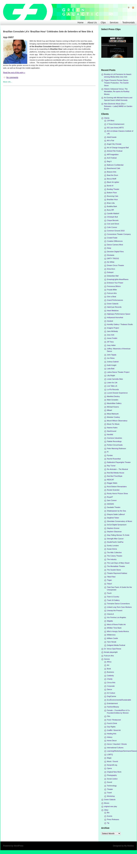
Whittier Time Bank (114, 628)
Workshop (111, 796)
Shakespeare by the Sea (116, 511)
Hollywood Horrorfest (115, 317)
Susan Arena (112, 549)
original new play (110, 806)
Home (80, 22)
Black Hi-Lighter (113, 182)
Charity (109, 679)
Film (108, 716)
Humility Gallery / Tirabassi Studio (120, 324)
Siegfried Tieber (113, 518)
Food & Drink (112, 723)
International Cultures (115, 748)
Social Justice (112, 779)
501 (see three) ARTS (115, 128)
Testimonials (128, 22)
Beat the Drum (112, 175)
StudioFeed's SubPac (115, 542)
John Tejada (111, 355)
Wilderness (111, 635)
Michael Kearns (113, 407)
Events (109, 816)
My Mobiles (129, 846)
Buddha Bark (112, 206)
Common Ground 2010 (116, 231)
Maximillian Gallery (114, 403)
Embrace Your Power (115, 283)
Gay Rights (111, 727)
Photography (112, 775)
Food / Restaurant (114, 720)
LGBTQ (110, 754)
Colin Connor (112, 227)
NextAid (110, 434)
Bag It (109, 161)
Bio (108, 812)
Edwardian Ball (113, 276)
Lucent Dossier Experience (117, 393)
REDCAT (110, 480)
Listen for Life (112, 383)
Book (109, 669)
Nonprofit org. (112, 765)
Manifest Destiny (113, 396)
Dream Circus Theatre (115, 265)
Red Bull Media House (115, 473)
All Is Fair (110, 140)
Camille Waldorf (113, 213)
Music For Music (113, 424)
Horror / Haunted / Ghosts (117, 744)
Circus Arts (111, 682)
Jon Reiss (111, 358)
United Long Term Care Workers (119, 607)
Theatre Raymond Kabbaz (117, 573)
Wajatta (110, 621)
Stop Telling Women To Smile (118, 535)
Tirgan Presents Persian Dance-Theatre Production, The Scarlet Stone (116, 82)
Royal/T (110, 497)
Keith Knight (111, 365)
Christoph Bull (112, 217)
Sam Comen (112, 500)
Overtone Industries (114, 438)
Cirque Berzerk (113, 220)
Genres (107, 659)
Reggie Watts (112, 483)
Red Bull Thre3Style (114, 476)
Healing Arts (111, 734)
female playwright (111, 652)
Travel (109, 793)
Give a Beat (111, 297)
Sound (109, 782)
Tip (108, 823)
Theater (110, 789)
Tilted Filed (111, 577)
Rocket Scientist (113, 490)
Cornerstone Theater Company (119, 234)
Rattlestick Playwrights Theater (119, 462)
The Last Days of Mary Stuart (118, 563)
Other (106, 810)
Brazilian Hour (112, 199)
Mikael (109, 410)
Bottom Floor (112, 193)
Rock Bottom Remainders (117, 487)
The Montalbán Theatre (116, 566)
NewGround (111, 431)
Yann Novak (111, 642)
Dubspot (110, 272)
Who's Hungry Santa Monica (118, 631)
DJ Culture (111, 693)
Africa (109, 662)
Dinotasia (110, 255)
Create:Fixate (112, 238)
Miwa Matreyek (113, 414)
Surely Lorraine (113, 546)
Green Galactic (113, 304)
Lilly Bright (111, 375)
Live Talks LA (112, 386)
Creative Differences (115, 241)
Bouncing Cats (112, 196)
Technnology (112, 786)
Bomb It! (110, 186)
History (109, 737)
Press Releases (113, 819)
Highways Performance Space (118, 314)
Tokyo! (109, 584)
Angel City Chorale (114, 144)
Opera (109, 768)
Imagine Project (113, 328)
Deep (109, 248)
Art (108, 665)
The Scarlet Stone (114, 570)
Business (110, 672)
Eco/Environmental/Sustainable (119, 700)
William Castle (112, 638)
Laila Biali (110, 369)
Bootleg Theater (113, 189)
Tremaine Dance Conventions (118, 604)
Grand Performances (115, 300)
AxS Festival (112, 158)
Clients (106, 118)
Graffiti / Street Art (114, 730)
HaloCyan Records (114, 307)
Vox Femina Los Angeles (116, 617)
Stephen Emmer (113, 528)
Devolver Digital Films (115, 252)
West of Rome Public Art (116, 624)
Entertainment (112, 703)
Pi (108, 452)
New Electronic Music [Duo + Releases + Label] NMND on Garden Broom (118, 106)
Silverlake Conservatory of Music (119, 521)
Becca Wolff (111, 179)
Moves (106, 803)
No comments (12, 77)
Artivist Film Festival (114, 151)
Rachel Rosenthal (114, 459)
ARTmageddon (113, 154)
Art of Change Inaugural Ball (118, 148)
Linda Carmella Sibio (115, 379)
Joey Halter (111, 345)
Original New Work (114, 772)
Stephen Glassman (114, 532)
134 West (110, 121)
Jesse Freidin (112, 338)
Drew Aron (111, 269)
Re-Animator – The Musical (117, 469)
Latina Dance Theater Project (118, 372)
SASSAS (110, 504)
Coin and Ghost (113, 224)
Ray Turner (111, 466)
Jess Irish (110, 335)
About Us (92, 22)
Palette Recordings (114, 441)
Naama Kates (112, 428)
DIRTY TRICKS (113, 258)
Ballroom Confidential (115, 165)
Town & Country (113, 597)
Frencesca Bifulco (114, 286)
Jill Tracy (110, 342)
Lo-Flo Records (113, 389)
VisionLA (110, 614)
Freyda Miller (112, 290)
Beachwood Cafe (113, 168)
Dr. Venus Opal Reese (112, 649)
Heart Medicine (113, 311)
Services (114, 22)
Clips (103, 22)
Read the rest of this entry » (14, 72)
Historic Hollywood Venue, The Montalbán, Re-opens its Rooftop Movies (116, 91)
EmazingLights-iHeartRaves (118, 279)
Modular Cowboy (113, 417)
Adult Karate (111, 137)
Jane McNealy (112, 331)
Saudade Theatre (113, 507)
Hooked (110, 321)
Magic (109, 758)
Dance (109, 689)
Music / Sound (112, 761)
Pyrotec (110, 455)
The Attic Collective (114, 552)
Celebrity (110, 676)
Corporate (111, 686)
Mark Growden (112, 400)
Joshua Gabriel (113, 362)
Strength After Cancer (115, 539)
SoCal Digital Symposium (117, 525)
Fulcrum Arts (112, 293)
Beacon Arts (111, 172)
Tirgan (109, 580)
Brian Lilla (111, 203)
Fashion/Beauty (113, 707)
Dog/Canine (111, 696)
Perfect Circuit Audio (115, 445)
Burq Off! (110, 210)
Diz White (110, 262)
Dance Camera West (115, 245)
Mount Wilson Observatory (117, 421)
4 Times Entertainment (115, 124)
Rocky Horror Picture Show (117, 493)
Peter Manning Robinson (116, 448)
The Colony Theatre (114, 556)
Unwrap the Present (114, 610)
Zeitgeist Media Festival (116, 645)
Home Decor (112, 740)
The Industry (112, 559)
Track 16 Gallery (113, 600)
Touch (109, 593)
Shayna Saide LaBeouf (116, 514)
